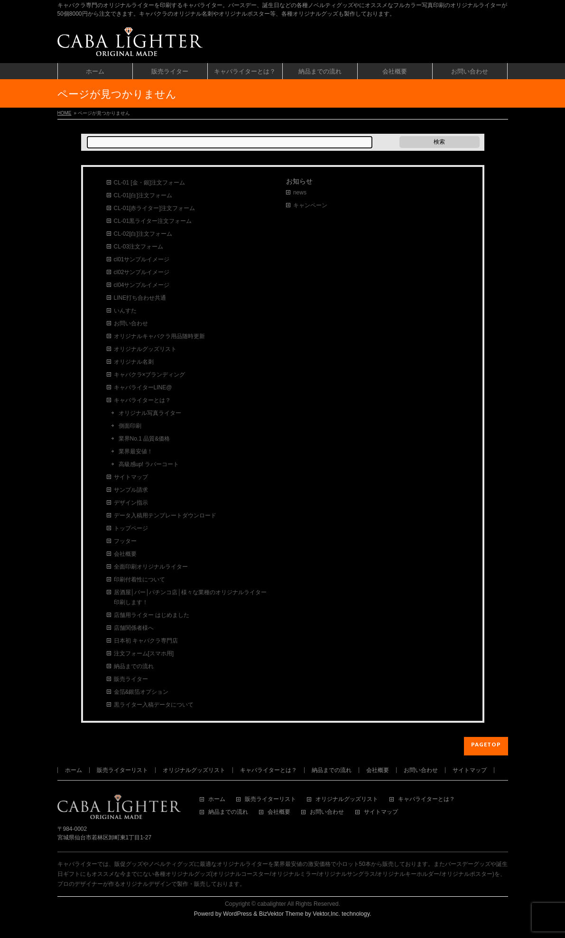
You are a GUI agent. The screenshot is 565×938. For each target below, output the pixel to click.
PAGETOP (486, 744)
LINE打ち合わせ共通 (140, 297)
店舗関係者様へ (134, 628)
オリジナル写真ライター (150, 413)
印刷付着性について (139, 579)
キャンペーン (310, 205)
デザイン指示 (131, 502)
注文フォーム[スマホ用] (144, 653)
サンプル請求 (131, 490)
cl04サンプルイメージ (142, 285)
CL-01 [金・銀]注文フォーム (149, 182)
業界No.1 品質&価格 (144, 438)
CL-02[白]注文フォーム (143, 233)
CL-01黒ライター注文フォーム (153, 221)
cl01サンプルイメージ (142, 259)
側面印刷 (130, 426)
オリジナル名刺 (134, 362)
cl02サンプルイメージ (142, 272)
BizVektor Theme (281, 913)
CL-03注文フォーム (139, 246)
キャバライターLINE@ (143, 387)
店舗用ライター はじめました (151, 615)
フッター (125, 541)
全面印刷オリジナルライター (151, 566)
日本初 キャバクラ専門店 (146, 640)
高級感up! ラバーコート (149, 464)
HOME (64, 113)
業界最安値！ (136, 451)
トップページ (131, 528)
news (299, 192)
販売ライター (131, 679)
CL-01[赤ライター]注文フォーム (154, 208)
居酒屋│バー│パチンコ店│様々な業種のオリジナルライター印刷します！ (190, 597)
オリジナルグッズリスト (145, 349)
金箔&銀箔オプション (141, 692)
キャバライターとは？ (142, 400)
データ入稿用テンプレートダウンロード (165, 515)
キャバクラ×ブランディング (149, 374)
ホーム (73, 770)
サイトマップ (131, 477)
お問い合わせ (131, 323)
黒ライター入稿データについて (154, 704)
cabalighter (272, 904)
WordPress (237, 913)
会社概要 (125, 554)
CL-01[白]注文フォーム (143, 195)
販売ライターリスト (122, 770)
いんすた (125, 310)
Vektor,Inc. (326, 913)
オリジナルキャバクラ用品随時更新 (159, 336)
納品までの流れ (134, 666)
